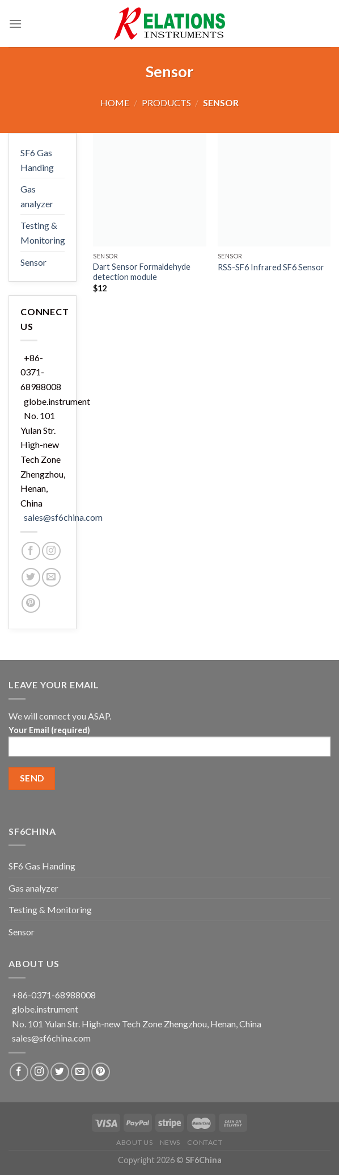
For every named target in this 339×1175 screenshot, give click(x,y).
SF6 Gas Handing (37, 160)
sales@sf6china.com (63, 517)
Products (166, 102)
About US (134, 1142)
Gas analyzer (36, 196)
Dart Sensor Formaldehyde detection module (141, 272)
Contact (204, 1142)
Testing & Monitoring (42, 232)
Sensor (33, 262)
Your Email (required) (169, 744)
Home (114, 102)
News (170, 1142)
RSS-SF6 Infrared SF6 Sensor (271, 267)
